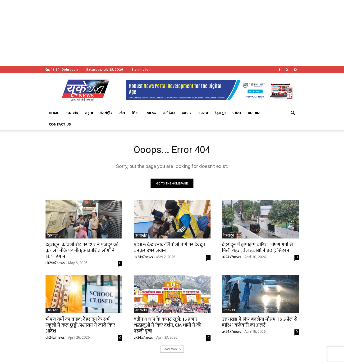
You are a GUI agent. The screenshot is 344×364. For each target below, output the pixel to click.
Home (54, 113)
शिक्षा (136, 113)
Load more (172, 349)
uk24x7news (55, 263)
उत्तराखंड (72, 113)
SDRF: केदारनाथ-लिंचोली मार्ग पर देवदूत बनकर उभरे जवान (169, 247)
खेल (122, 113)
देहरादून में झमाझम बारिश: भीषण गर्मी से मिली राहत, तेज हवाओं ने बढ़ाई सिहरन (257, 247)
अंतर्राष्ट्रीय (106, 113)
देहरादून (220, 113)
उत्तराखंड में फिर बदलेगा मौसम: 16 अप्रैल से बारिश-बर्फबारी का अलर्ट (259, 322)
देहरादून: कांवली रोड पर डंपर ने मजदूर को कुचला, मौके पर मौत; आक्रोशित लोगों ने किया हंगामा (82, 250)
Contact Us (60, 124)
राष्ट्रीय (89, 113)
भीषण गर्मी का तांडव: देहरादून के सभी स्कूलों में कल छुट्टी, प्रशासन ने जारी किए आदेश (80, 325)
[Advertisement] (142, 33)
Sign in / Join (141, 69)
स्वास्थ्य (151, 113)
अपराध (203, 113)
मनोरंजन (169, 113)
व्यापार (186, 113)
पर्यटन (236, 113)
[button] (293, 113)
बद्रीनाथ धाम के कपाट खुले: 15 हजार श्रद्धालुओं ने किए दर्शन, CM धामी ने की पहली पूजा (167, 325)
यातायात (254, 113)
